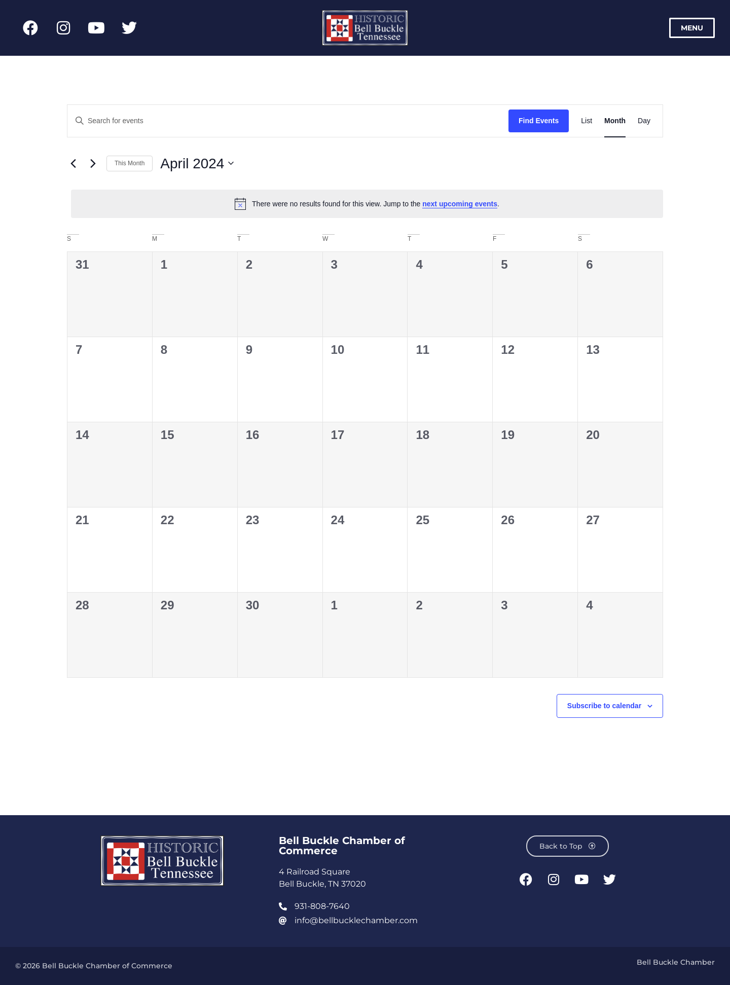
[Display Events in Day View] (644, 121)
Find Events (539, 121)
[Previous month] (73, 163)
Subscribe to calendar (604, 706)
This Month (129, 163)
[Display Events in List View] (586, 121)
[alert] (367, 204)
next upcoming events (459, 204)
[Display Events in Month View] (615, 121)
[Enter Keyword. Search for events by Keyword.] (287, 121)
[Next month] (93, 163)
